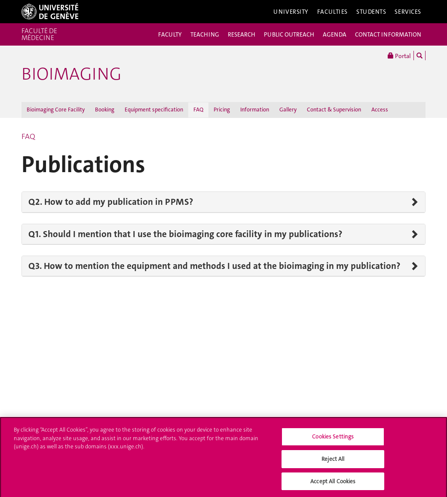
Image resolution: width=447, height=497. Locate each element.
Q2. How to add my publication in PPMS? (110, 201)
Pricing (222, 109)
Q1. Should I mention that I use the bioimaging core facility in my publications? (185, 234)
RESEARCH (241, 34)
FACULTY (170, 34)
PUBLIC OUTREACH (289, 34)
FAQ (198, 109)
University (291, 11)
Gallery (288, 109)
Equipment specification (154, 109)
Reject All (332, 461)
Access (379, 109)
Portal (399, 55)
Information (254, 109)
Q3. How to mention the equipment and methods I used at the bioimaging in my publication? (214, 266)
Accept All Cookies (332, 483)
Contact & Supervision (334, 109)
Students (371, 11)
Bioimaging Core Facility (56, 109)
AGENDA (334, 34)
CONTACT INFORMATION (388, 34)
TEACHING (204, 34)
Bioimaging (71, 74)
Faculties (332, 11)
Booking (104, 109)
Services (408, 11)
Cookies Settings (333, 438)
